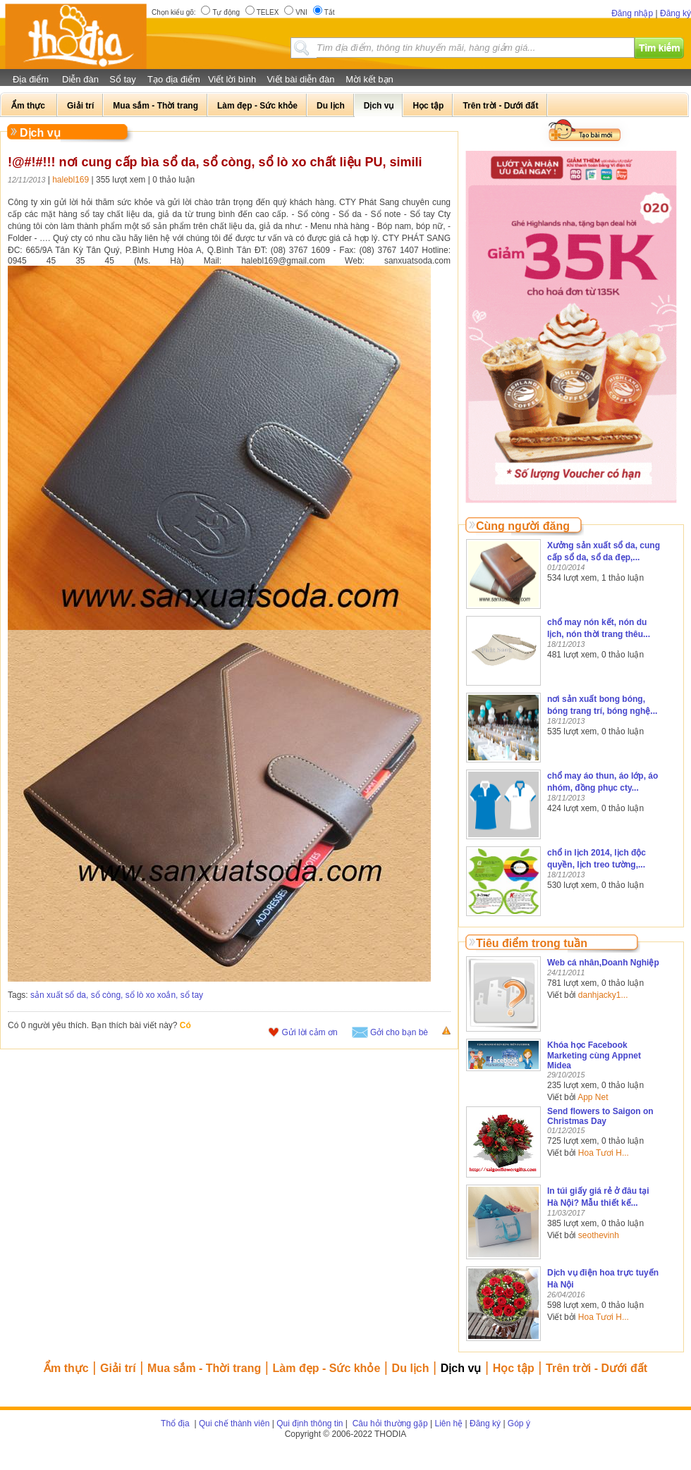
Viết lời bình (232, 79)
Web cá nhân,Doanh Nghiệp (603, 963)
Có (185, 1025)
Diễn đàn (80, 79)
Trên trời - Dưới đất (596, 1368)
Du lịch (410, 1368)
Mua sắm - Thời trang (204, 1368)
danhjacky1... (603, 995)
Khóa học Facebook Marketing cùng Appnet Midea (594, 1055)
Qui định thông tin (309, 1423)
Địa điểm (31, 79)
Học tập (513, 1368)
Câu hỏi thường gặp (388, 1423)
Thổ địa (175, 1423)
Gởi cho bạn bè (399, 1032)
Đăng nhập (632, 13)
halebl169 (70, 180)
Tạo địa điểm (173, 79)
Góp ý (519, 1423)
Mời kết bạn (369, 79)
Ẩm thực (66, 1368)
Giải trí (118, 1368)
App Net (592, 1097)
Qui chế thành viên (234, 1423)
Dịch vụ (461, 1368)
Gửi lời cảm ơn (310, 1032)
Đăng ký (675, 13)
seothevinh (598, 1235)
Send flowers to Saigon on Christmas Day (600, 1116)
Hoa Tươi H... (603, 1153)
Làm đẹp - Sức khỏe (327, 1368)
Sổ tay (122, 79)
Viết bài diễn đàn (300, 79)
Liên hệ (449, 1423)
